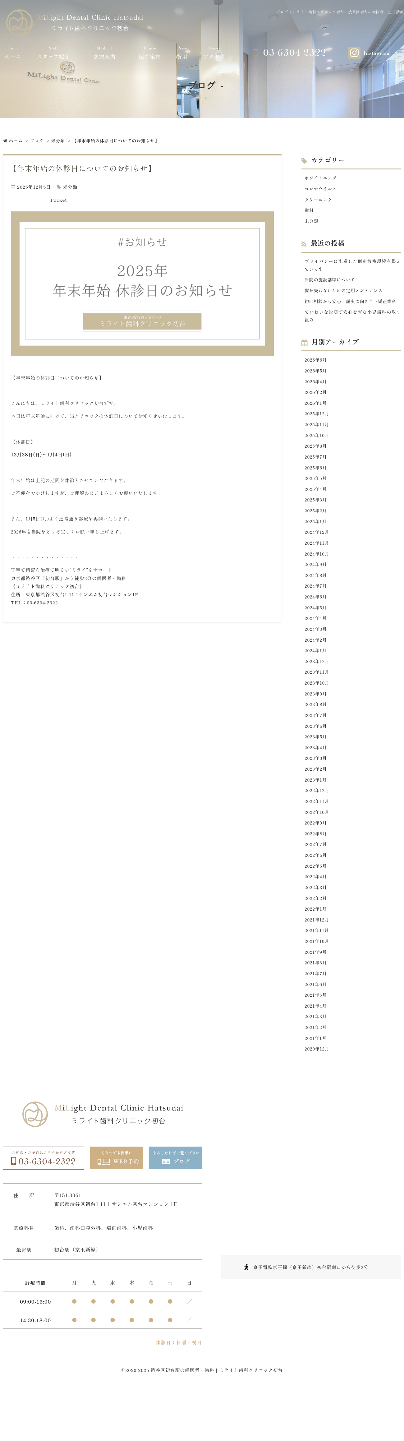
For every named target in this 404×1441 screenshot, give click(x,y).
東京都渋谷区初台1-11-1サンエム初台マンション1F (81, 594)
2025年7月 (316, 475)
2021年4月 (316, 1050)
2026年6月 (316, 374)
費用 (182, 52)
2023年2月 (316, 802)
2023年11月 (318, 701)
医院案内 (150, 52)
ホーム (13, 52)
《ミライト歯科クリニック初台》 (47, 586)
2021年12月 (318, 960)
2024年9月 (316, 588)
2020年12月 (318, 1095)
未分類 (58, 140)
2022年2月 (316, 938)
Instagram (376, 53)
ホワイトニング (322, 178)
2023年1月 (316, 814)
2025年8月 (316, 464)
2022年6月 (316, 892)
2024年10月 (318, 577)
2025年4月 (316, 509)
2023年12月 (318, 689)
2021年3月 (316, 1061)
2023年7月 (316, 746)
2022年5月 (316, 904)
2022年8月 (316, 870)
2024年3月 (316, 656)
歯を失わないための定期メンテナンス (346, 294)
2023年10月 (318, 712)
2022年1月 (316, 949)
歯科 (309, 212)
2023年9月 (316, 723)
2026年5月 (316, 385)
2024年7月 (316, 610)
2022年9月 (316, 859)
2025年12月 (318, 430)
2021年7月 (316, 1016)
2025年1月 (316, 543)
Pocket (58, 199)
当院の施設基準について (331, 283)
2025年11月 (318, 442)
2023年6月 (316, 757)
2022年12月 (318, 825)
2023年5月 (316, 768)
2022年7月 (316, 881)
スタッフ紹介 (53, 52)
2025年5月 (316, 498)
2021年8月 (316, 1005)
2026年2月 (316, 408)
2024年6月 (316, 622)
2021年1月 (316, 1084)
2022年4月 (316, 915)
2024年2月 (316, 667)
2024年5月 (316, 633)
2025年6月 (316, 487)
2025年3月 (316, 520)
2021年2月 (316, 1073)
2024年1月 (316, 678)
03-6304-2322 (294, 52)
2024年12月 (318, 554)
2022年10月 (318, 847)
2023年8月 (316, 735)
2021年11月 (318, 971)
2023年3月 (316, 791)
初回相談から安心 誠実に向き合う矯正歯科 (353, 310)
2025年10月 (318, 453)
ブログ (37, 140)
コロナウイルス (322, 189)
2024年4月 (316, 644)
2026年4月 (316, 397)
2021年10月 (318, 983)
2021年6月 (316, 1028)
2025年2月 (316, 532)
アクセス (214, 52)
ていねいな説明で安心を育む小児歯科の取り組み (353, 329)
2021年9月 (316, 994)
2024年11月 (318, 565)
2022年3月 (316, 926)
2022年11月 (318, 836)
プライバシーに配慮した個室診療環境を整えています (353, 268)
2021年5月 (316, 1039)
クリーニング (319, 200)
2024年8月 (316, 599)
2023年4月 (316, 780)
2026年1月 (316, 419)
